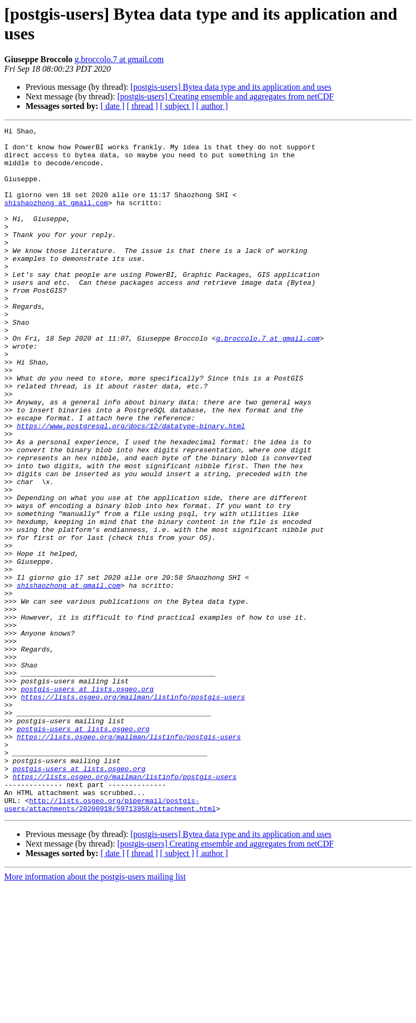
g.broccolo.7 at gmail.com (119, 59)
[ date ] (112, 106)
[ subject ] (177, 106)
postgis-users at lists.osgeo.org (87, 802)
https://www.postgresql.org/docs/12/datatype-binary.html (130, 486)
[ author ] (212, 106)
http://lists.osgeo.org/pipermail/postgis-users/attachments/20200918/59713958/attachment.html (110, 940)
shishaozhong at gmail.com (56, 218)
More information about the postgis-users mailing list (95, 1013)
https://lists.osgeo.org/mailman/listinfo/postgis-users (133, 811)
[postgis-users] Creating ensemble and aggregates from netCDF (225, 96)
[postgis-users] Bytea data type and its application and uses (230, 86)
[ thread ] (142, 106)
